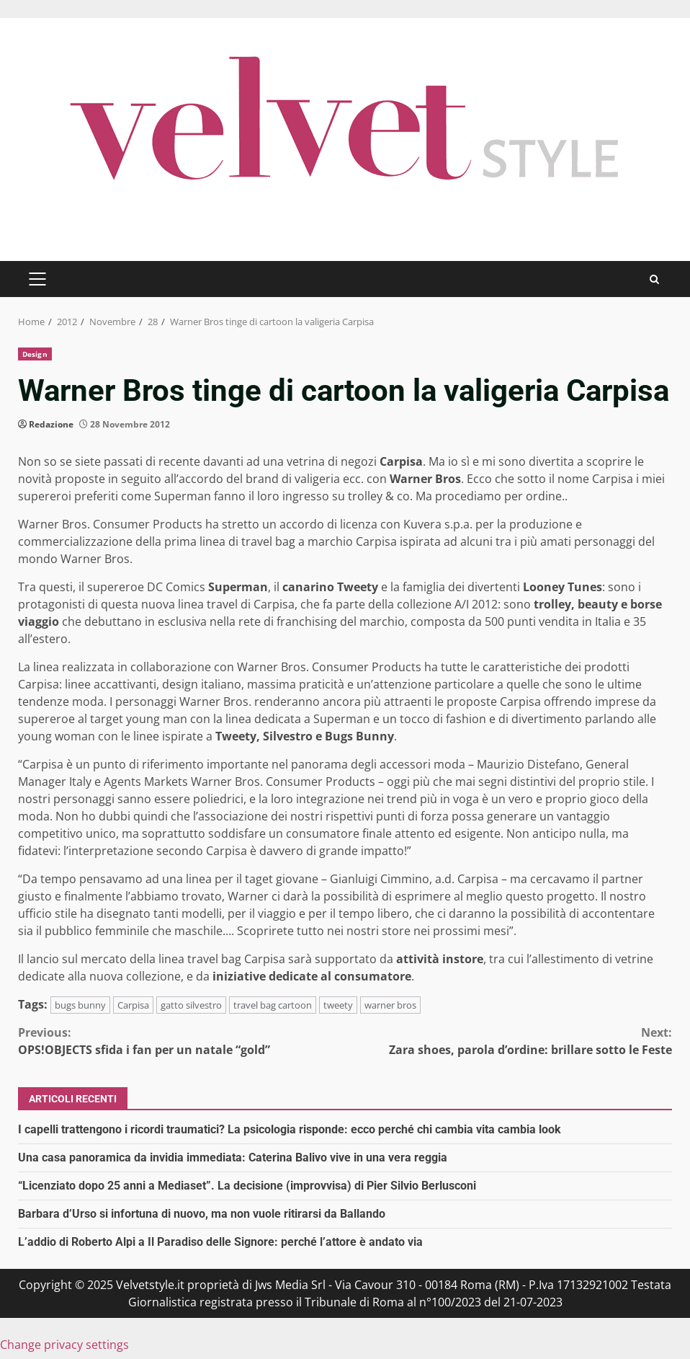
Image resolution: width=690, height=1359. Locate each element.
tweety (338, 1005)
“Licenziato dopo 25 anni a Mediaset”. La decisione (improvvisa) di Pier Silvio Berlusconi (247, 1185)
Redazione (51, 424)
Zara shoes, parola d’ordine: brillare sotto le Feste (508, 1041)
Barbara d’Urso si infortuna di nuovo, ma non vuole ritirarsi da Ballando (201, 1214)
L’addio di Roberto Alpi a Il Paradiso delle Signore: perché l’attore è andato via (220, 1242)
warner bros (390, 1005)
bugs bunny (80, 1005)
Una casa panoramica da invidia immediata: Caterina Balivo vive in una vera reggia (232, 1157)
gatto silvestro (191, 1005)
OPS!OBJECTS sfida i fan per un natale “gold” (181, 1041)
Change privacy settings (64, 1345)
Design (35, 354)
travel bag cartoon (272, 1005)
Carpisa (133, 1005)
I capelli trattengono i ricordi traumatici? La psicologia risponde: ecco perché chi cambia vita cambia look (289, 1129)
